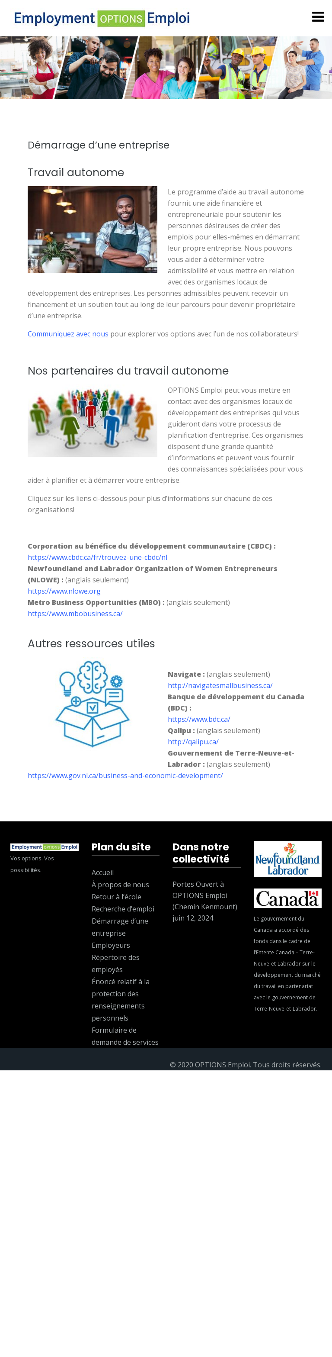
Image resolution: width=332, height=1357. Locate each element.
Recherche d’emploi (123, 909)
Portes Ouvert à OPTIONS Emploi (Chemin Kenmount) (204, 895)
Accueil (103, 872)
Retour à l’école (116, 896)
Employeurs (111, 945)
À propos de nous (120, 884)
